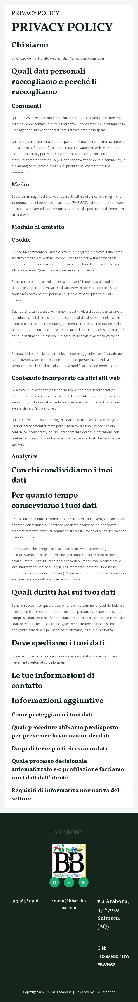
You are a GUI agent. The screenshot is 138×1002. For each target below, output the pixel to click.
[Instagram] (69, 882)
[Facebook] (54, 882)
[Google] (83, 882)
